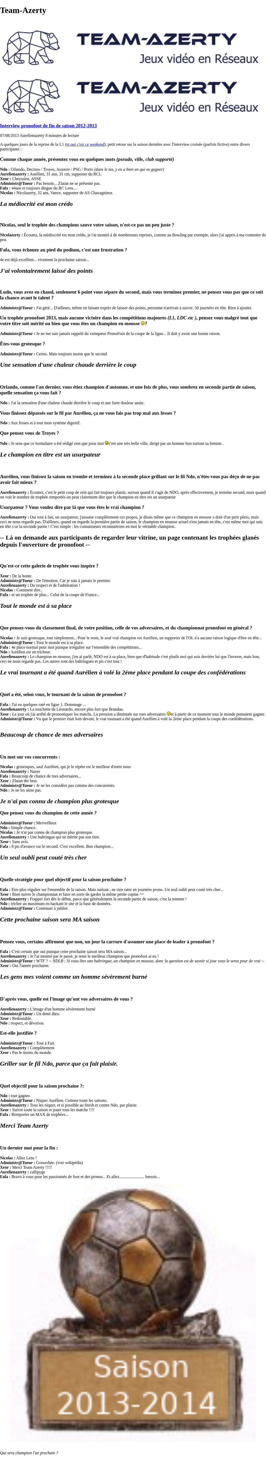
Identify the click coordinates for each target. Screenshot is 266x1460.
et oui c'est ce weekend (85, 144)
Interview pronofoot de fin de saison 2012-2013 (48, 125)
